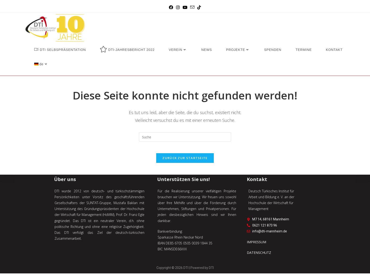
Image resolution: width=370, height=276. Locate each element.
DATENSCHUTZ (259, 255)
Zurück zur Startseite (184, 160)
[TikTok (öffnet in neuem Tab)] (199, 7)
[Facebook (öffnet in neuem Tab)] (171, 7)
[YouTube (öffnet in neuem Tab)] (185, 7)
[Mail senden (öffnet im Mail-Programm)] (192, 7)
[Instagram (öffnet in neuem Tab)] (178, 7)
